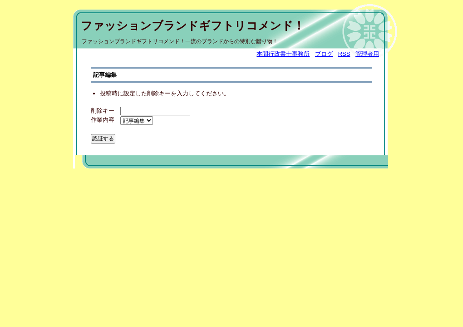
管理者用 (367, 53)
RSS (344, 53)
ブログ (324, 53)
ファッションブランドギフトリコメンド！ (193, 25)
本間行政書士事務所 (283, 53)
